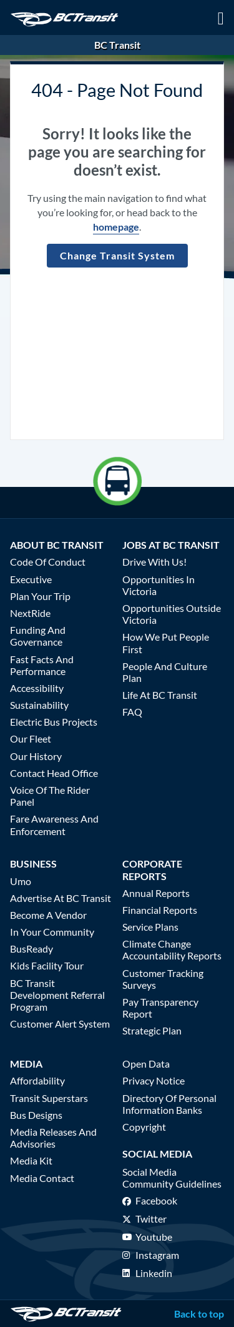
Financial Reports (159, 910)
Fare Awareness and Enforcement (54, 824)
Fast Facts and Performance (42, 665)
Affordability (37, 1080)
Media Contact (42, 1178)
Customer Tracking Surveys (162, 979)
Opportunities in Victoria (158, 585)
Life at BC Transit (159, 695)
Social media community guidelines (172, 1177)
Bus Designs (36, 1115)
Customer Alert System (60, 1023)
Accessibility (37, 688)
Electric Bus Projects (53, 722)
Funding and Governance (38, 636)
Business (33, 863)
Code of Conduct (47, 562)
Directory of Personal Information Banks (169, 1104)
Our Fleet (30, 738)
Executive (31, 579)
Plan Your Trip (40, 596)
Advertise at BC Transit (60, 898)
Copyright (144, 1127)
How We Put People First (165, 642)
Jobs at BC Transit (171, 545)
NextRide (30, 613)
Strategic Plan (152, 1030)
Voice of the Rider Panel (50, 796)
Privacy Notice (153, 1080)
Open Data (146, 1063)
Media (26, 1063)
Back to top (199, 1313)
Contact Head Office (54, 773)
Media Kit (31, 1160)
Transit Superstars (49, 1098)
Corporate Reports (152, 869)
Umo (20, 881)
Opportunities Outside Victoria (171, 614)
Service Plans (150, 927)
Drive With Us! (154, 562)
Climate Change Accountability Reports (172, 949)
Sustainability (39, 705)
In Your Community (52, 932)
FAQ (132, 712)
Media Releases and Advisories (53, 1137)
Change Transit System (117, 255)
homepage (116, 227)
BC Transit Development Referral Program (57, 995)
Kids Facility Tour (47, 965)
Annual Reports (156, 893)
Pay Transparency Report (160, 1007)
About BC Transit (57, 545)
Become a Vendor (48, 915)
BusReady (31, 948)
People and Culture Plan (164, 672)
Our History (36, 756)
